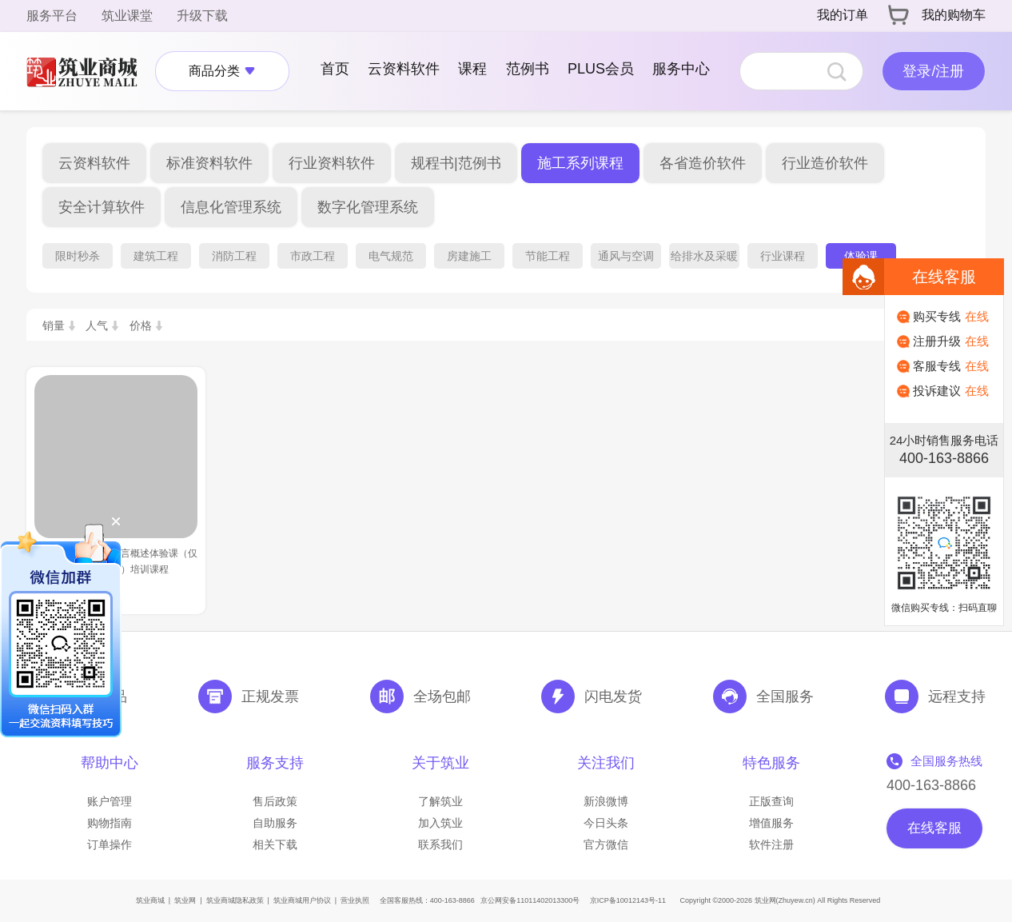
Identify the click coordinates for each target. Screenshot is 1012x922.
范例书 (527, 69)
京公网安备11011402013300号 (530, 900)
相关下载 (275, 844)
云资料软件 (404, 69)
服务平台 (52, 15)
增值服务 (771, 822)
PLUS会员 (601, 69)
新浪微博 (606, 801)
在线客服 (934, 828)
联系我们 (440, 844)
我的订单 (842, 15)
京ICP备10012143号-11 (628, 900)
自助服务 (275, 822)
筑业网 (185, 900)
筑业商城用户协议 (302, 900)
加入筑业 (440, 822)
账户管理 (109, 801)
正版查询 (771, 801)
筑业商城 (150, 900)
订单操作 (109, 844)
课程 (472, 69)
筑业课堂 (127, 15)
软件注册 (771, 844)
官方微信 (606, 844)
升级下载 (202, 15)
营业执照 (355, 900)
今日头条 (606, 822)
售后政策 (275, 801)
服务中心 (681, 69)
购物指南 (109, 822)
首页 (335, 69)
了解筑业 (440, 801)
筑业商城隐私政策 (235, 900)
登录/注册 (933, 71)
